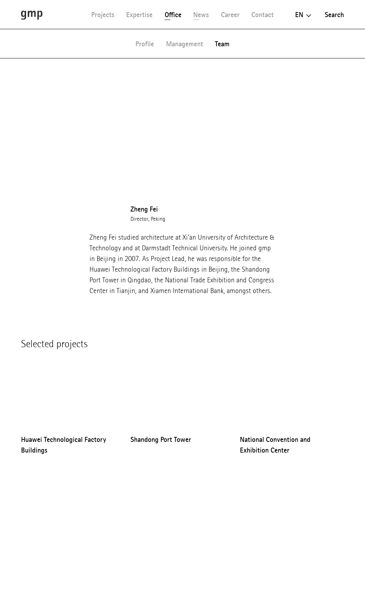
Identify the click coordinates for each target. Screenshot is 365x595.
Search (334, 14)
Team (222, 44)
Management (184, 44)
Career (230, 14)
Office (173, 14)
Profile (144, 44)
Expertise (139, 14)
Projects (102, 14)
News (201, 14)
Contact (262, 14)
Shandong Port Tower (160, 439)
